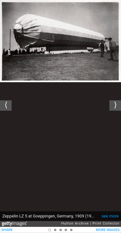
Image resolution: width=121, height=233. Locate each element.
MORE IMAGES (108, 230)
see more (110, 216)
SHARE (7, 230)
